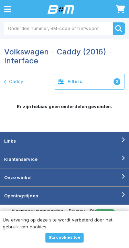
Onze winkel (18, 177)
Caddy (13, 81)
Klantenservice (20, 159)
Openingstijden (21, 195)
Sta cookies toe (64, 237)
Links (10, 141)
